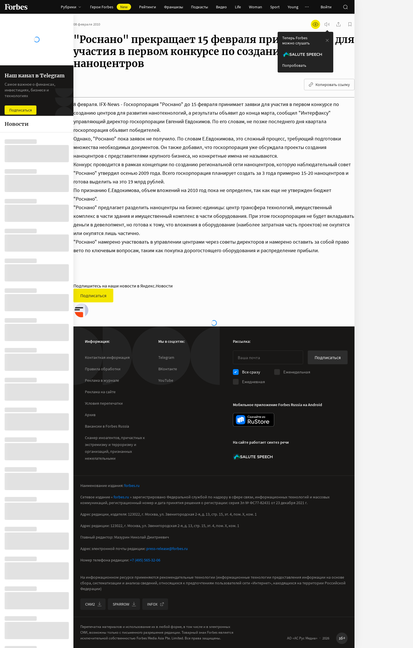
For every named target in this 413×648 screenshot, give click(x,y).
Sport (275, 6)
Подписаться (93, 295)
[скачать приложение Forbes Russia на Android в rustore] (253, 420)
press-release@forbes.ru (167, 548)
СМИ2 (93, 604)
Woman (255, 6)
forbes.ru (132, 485)
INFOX (155, 604)
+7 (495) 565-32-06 (145, 560)
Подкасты (199, 6)
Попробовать (294, 65)
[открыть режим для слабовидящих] (315, 24)
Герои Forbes (110, 7)
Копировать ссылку (329, 84)
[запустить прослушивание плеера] (327, 24)
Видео (221, 6)
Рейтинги (147, 6)
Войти (326, 6)
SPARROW (124, 604)
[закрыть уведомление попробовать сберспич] (327, 40)
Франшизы (173, 6)
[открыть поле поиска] (345, 6)
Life (238, 6)
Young (293, 6)
